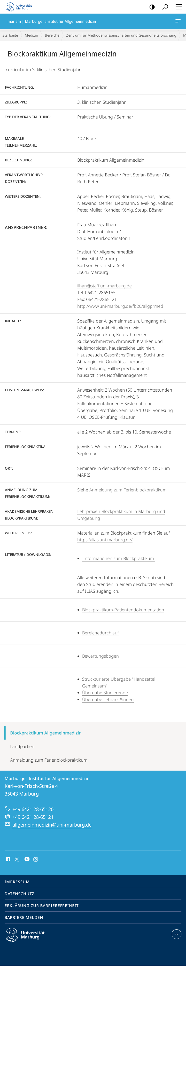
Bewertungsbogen (100, 656)
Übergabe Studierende (105, 692)
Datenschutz (19, 893)
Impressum (17, 881)
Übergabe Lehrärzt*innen (108, 699)
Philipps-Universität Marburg (29, 938)
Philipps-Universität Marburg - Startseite (20, 7)
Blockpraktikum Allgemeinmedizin (46, 733)
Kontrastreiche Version (150, 7)
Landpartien (22, 746)
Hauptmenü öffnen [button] (177, 6)
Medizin (31, 35)
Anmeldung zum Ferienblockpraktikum (128, 490)
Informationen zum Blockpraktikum (118, 558)
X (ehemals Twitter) (16, 859)
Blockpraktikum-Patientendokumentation (123, 610)
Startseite (10, 35)
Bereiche (52, 35)
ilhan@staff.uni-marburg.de (104, 286)
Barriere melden (24, 917)
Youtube (26, 859)
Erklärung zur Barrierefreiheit (42, 905)
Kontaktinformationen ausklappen (176, 934)
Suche (164, 7)
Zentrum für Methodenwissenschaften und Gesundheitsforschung (121, 35)
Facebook (8, 859)
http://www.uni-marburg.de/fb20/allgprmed (120, 306)
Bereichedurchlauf (100, 633)
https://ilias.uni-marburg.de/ (104, 540)
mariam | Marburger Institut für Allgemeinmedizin (177, 22)
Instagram (36, 859)
